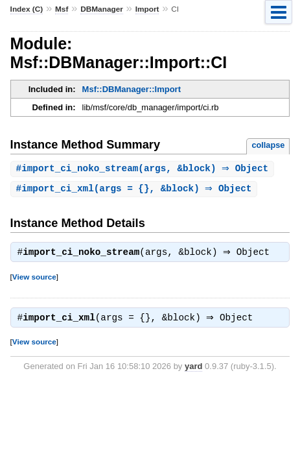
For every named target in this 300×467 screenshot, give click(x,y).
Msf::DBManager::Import (131, 89)
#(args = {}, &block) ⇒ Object (135, 190)
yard (193, 370)
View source (34, 279)
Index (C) (26, 9)
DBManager (101, 9)
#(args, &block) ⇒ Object (144, 169)
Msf (61, 9)
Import (147, 9)
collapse (267, 145)
